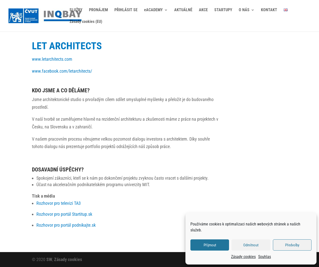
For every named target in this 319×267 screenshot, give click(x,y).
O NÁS (244, 10)
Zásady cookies (243, 256)
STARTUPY (223, 10)
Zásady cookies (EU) (86, 22)
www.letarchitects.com (52, 59)
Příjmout (210, 245)
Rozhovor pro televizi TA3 (58, 203)
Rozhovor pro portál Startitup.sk (64, 214)
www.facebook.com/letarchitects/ (62, 71)
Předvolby (292, 245)
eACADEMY (153, 10)
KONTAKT (269, 10)
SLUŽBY (76, 10)
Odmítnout (250, 245)
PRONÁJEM (98, 10)
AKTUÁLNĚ (183, 10)
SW (49, 259)
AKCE (203, 10)
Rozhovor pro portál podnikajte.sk (66, 225)
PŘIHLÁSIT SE (126, 10)
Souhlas (264, 256)
